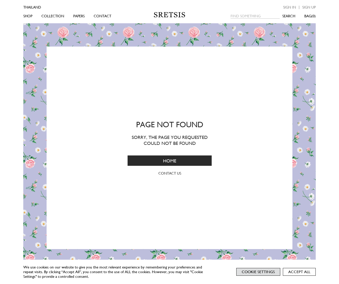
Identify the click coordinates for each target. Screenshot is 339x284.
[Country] (39, 7)
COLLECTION (52, 16)
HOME (169, 160)
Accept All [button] (299, 272)
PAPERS (79, 16)
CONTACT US (169, 173)
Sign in (289, 7)
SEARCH (288, 16)
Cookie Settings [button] (258, 272)
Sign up (309, 7)
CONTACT (102, 16)
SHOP (27, 16)
